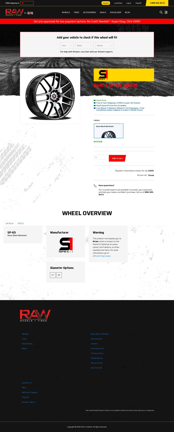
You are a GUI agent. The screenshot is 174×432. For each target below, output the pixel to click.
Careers (94, 343)
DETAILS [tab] (10, 223)
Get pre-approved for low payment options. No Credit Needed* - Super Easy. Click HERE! (87, 21)
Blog (127, 12)
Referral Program (29, 392)
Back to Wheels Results (32, 62)
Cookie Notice (97, 358)
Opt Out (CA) (96, 367)
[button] (26, 96)
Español (106, 3)
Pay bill (138, 3)
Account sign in (29, 402)
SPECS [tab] (21, 223)
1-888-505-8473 (157, 3)
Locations (118, 3)
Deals (103, 12)
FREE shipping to (12, 3)
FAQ (24, 387)
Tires (76, 12)
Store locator (96, 338)
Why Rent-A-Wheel (100, 333)
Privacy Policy (97, 353)
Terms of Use (97, 362)
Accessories (89, 12)
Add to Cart (117, 158)
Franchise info (97, 348)
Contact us (27, 382)
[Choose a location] (22, 3)
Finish (97, 120)
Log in (129, 3)
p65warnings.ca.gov (102, 255)
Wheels (66, 12)
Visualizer (115, 12)
